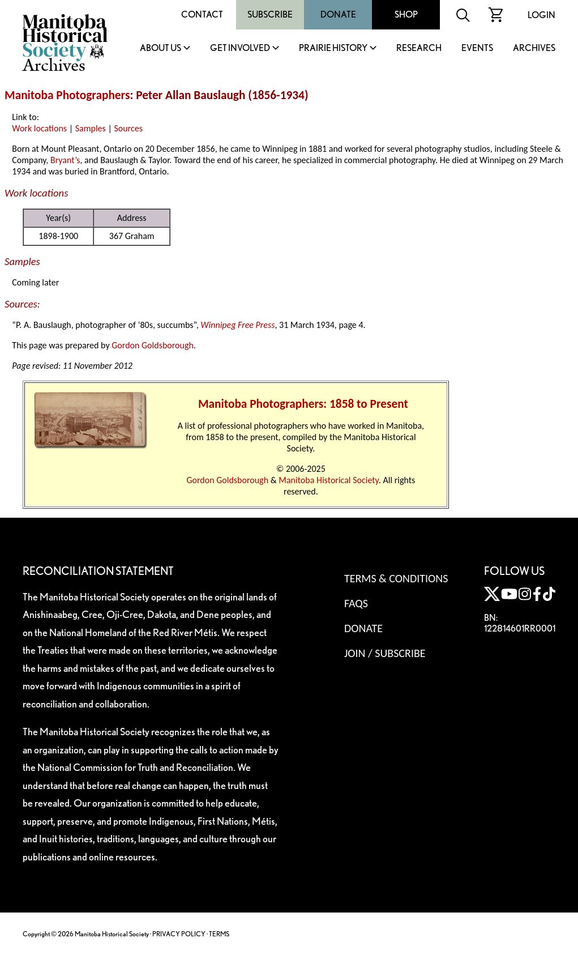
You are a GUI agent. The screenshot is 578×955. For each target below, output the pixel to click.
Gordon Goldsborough (153, 345)
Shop (406, 14)
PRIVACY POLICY (178, 934)
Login (541, 15)
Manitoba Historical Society (329, 480)
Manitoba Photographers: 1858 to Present (303, 404)
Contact (202, 14)
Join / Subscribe (385, 653)
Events (477, 48)
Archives (534, 48)
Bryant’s (65, 160)
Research (419, 48)
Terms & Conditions (396, 578)
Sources (128, 128)
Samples (90, 128)
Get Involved (240, 48)
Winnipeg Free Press (237, 324)
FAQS (356, 603)
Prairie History (333, 48)
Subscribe (270, 14)
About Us (160, 48)
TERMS (219, 934)
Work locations (39, 128)
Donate (338, 14)
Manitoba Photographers (67, 95)
